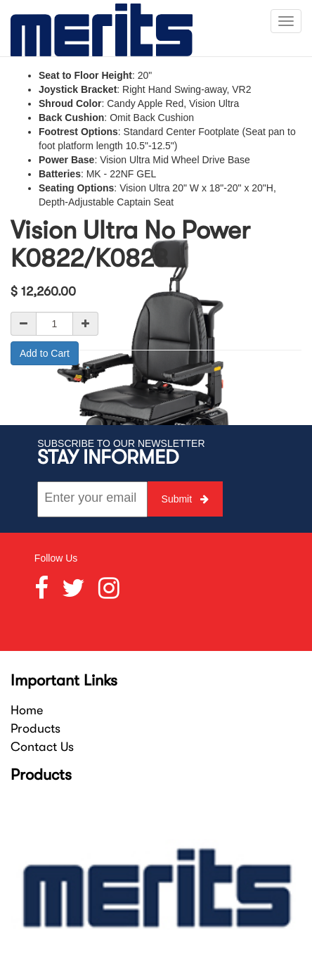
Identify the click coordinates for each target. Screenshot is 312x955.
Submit (185, 499)
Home (27, 710)
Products (35, 728)
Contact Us (42, 747)
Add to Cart (45, 353)
